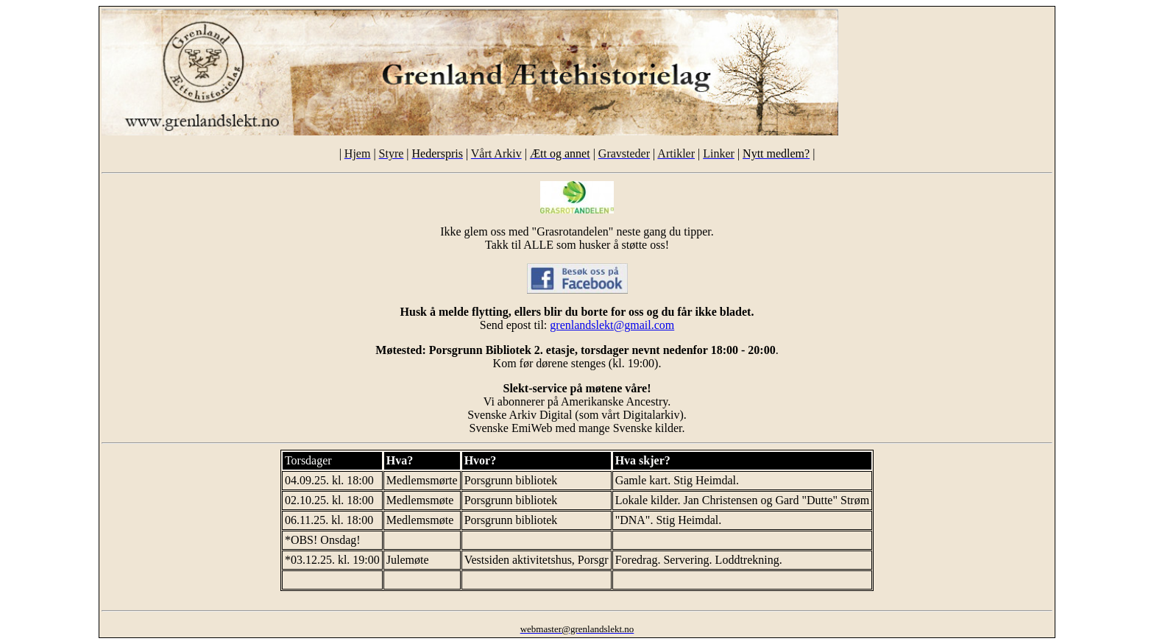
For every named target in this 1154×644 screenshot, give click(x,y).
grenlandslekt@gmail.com (612, 325)
